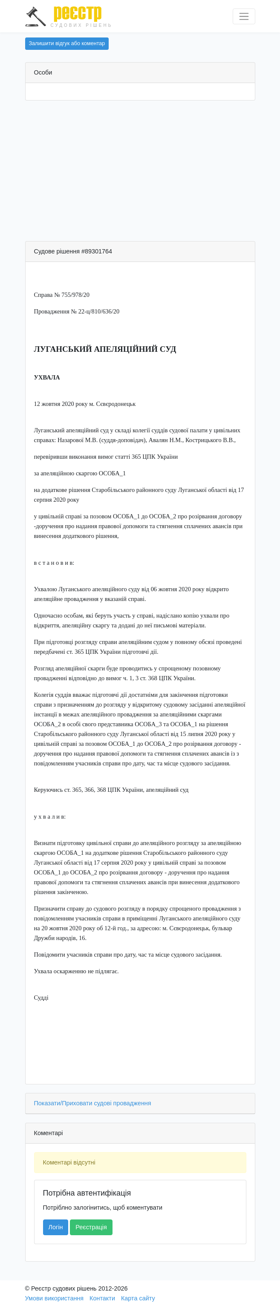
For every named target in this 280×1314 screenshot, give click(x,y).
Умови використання (54, 1298)
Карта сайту (138, 1298)
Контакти (102, 1298)
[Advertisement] (140, 173)
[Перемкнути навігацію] (244, 16)
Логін (56, 1227)
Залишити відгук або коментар (67, 43)
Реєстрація (91, 1227)
